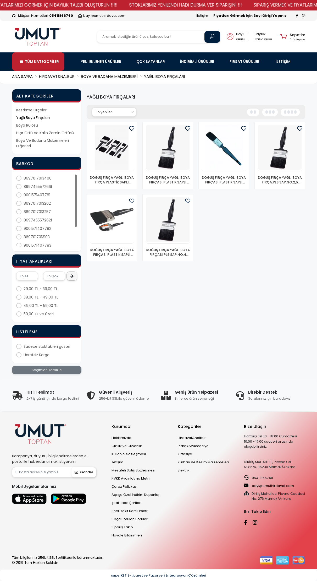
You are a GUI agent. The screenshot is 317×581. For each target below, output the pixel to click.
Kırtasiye (185, 454)
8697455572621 (38, 220)
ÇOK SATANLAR (150, 61)
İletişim (202, 15)
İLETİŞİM (283, 61)
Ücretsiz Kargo (36, 354)
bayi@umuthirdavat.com (269, 485)
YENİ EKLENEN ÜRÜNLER (101, 61)
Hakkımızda (121, 437)
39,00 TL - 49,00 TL (41, 297)
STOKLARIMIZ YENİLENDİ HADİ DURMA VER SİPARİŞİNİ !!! (203, 5)
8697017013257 (37, 211)
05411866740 (258, 477)
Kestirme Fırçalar (31, 110)
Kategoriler (189, 426)
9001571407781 (37, 195)
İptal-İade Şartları (126, 502)
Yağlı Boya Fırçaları (33, 117)
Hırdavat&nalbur (192, 437)
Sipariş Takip (122, 527)
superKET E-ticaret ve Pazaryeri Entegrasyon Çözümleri (158, 575)
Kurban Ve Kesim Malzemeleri (203, 462)
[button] (292, 36)
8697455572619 (38, 186)
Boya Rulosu (27, 125)
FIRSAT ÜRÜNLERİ (245, 61)
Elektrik (184, 470)
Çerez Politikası (124, 486)
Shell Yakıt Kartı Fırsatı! (130, 510)
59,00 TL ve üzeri (39, 314)
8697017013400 (38, 178)
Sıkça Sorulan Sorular (130, 519)
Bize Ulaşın (255, 426)
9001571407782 (37, 228)
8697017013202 (37, 203)
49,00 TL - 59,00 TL (41, 305)
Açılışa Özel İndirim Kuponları (136, 494)
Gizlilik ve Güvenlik (127, 445)
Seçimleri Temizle (47, 369)
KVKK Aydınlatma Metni (131, 478)
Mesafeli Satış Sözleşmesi (133, 470)
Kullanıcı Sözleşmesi (129, 454)
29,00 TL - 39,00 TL (41, 288)
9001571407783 (37, 245)
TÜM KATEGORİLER (39, 61)
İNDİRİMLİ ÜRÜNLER (197, 61)
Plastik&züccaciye (193, 445)
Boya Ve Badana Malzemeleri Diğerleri (42, 143)
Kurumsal (121, 426)
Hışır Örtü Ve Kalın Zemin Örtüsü (45, 132)
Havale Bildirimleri (127, 535)
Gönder (84, 472)
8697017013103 (37, 237)
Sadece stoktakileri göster (47, 346)
